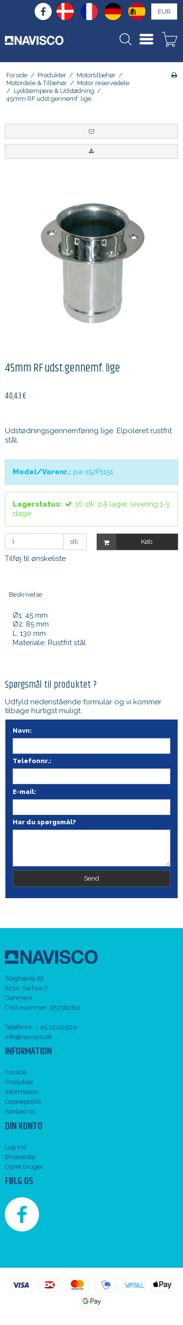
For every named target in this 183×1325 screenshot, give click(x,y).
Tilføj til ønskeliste (35, 558)
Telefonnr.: (32, 761)
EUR (164, 11)
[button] (91, 131)
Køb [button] (125, 542)
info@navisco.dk (28, 1037)
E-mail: (24, 791)
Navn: (22, 730)
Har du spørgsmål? (44, 822)
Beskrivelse (25, 594)
